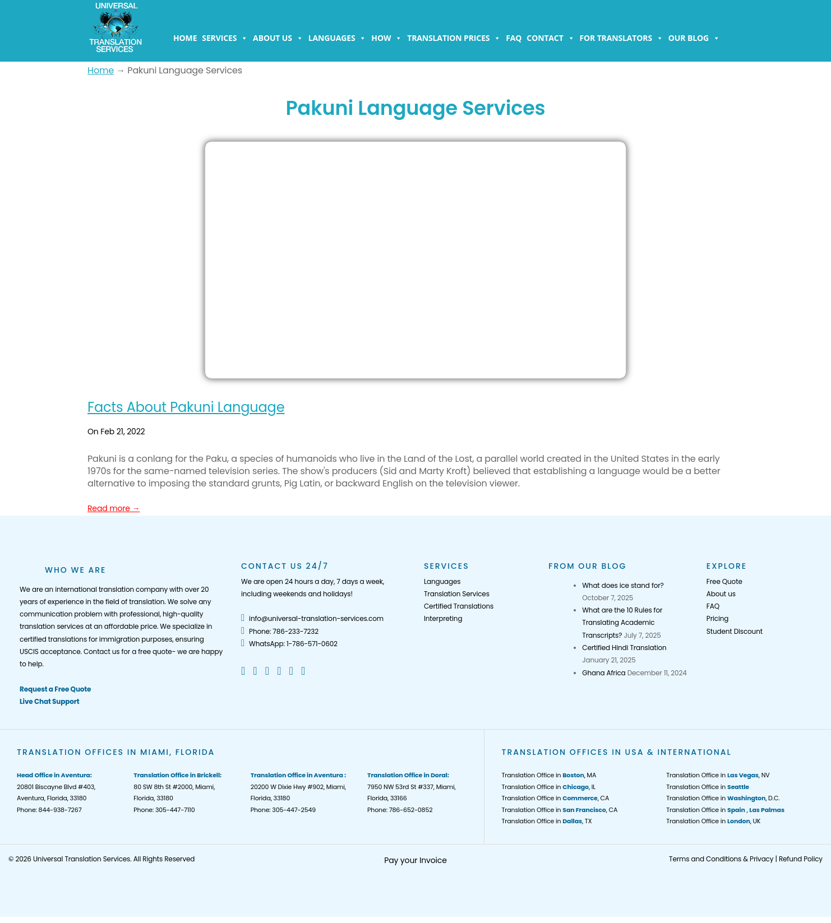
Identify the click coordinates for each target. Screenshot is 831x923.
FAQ (513, 38)
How (386, 38)
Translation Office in (707, 786)
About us (278, 38)
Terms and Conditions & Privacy (721, 859)
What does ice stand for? (622, 585)
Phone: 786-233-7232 (279, 631)
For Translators (621, 38)
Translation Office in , (725, 809)
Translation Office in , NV (717, 775)
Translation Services (457, 594)
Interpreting (443, 618)
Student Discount (735, 631)
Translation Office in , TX (546, 821)
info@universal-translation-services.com (312, 618)
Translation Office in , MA (548, 775)
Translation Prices (454, 38)
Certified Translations (458, 606)
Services (225, 38)
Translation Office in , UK (713, 821)
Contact (550, 38)
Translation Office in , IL (548, 786)
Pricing (717, 618)
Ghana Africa (603, 673)
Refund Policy (801, 859)
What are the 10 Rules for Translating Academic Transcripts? (622, 622)
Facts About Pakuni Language (185, 407)
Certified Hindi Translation (624, 647)
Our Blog (694, 38)
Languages (337, 38)
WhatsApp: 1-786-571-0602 (289, 643)
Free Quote (724, 581)
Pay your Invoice (415, 860)
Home (185, 38)
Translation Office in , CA (555, 798)
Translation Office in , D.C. (722, 798)
